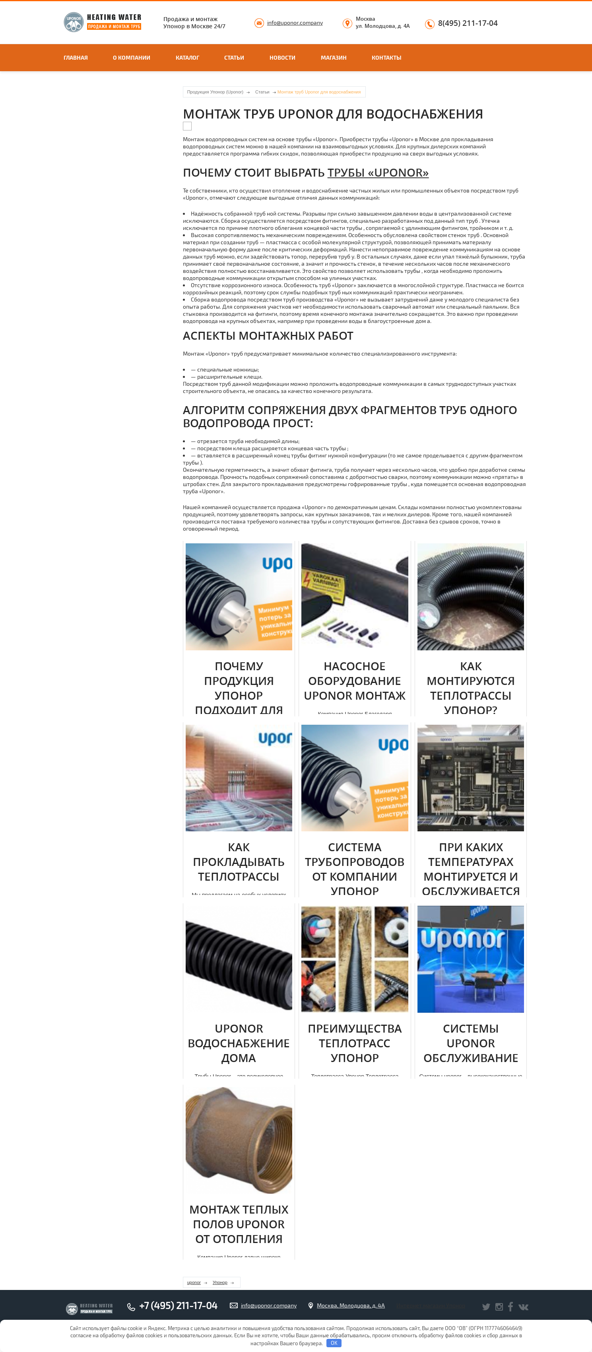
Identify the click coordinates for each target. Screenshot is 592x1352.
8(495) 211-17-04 (468, 23)
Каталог (187, 57)
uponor (194, 1282)
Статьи (234, 57)
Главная (76, 57)
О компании (131, 57)
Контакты (387, 57)
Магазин (334, 57)
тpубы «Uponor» (378, 172)
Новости (282, 57)
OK (334, 1343)
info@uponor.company (295, 22)
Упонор (220, 1282)
